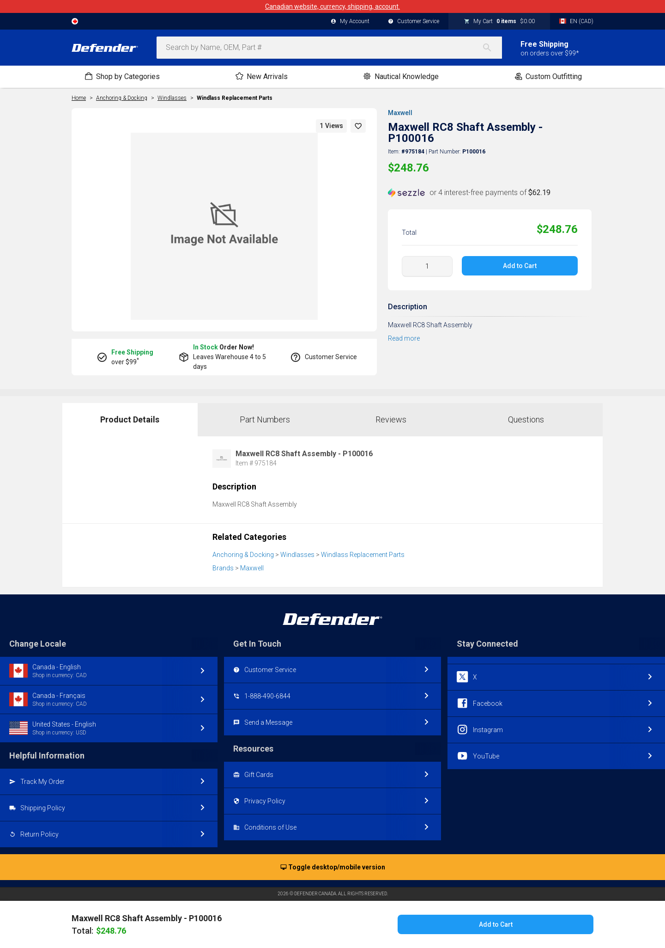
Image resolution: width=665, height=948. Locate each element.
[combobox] (329, 48)
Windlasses (297, 554)
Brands (223, 568)
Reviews (390, 419)
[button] (358, 126)
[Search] (492, 48)
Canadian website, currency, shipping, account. (332, 6)
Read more (404, 338)
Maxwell (400, 112)
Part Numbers (265, 419)
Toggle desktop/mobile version (332, 867)
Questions (526, 419)
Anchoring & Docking (243, 554)
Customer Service (413, 21)
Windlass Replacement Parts (234, 98)
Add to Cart (520, 265)
